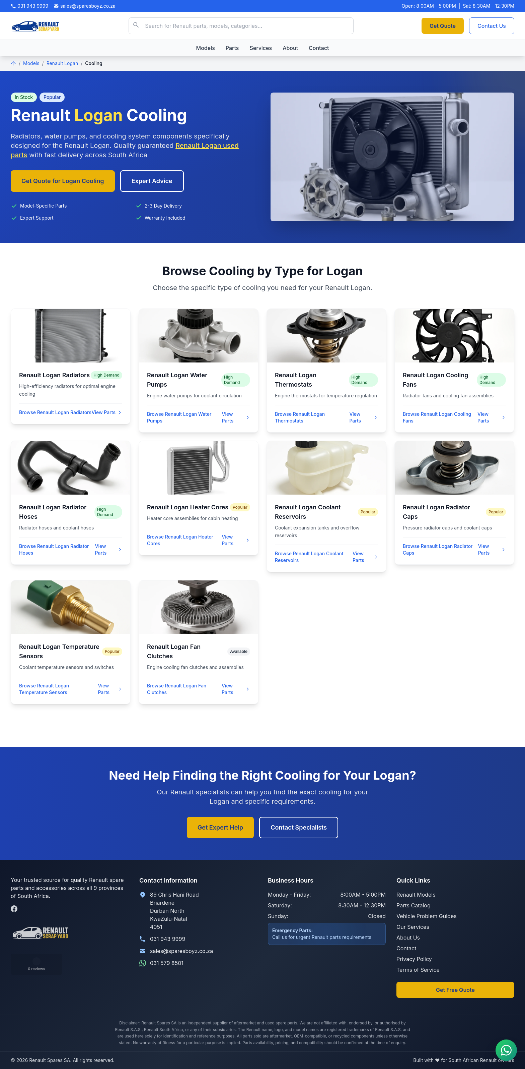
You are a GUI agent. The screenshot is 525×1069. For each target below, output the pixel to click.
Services (260, 48)
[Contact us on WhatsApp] (506, 1050)
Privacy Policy (414, 959)
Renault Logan (62, 63)
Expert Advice (152, 180)
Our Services (412, 926)
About (290, 48)
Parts (232, 48)
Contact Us (491, 25)
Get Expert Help (220, 827)
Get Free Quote (455, 990)
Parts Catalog (413, 905)
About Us (408, 937)
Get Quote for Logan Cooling (62, 180)
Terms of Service (418, 969)
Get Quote (443, 25)
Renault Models (416, 894)
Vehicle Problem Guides (426, 916)
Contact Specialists (299, 827)
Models (205, 48)
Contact (319, 48)
